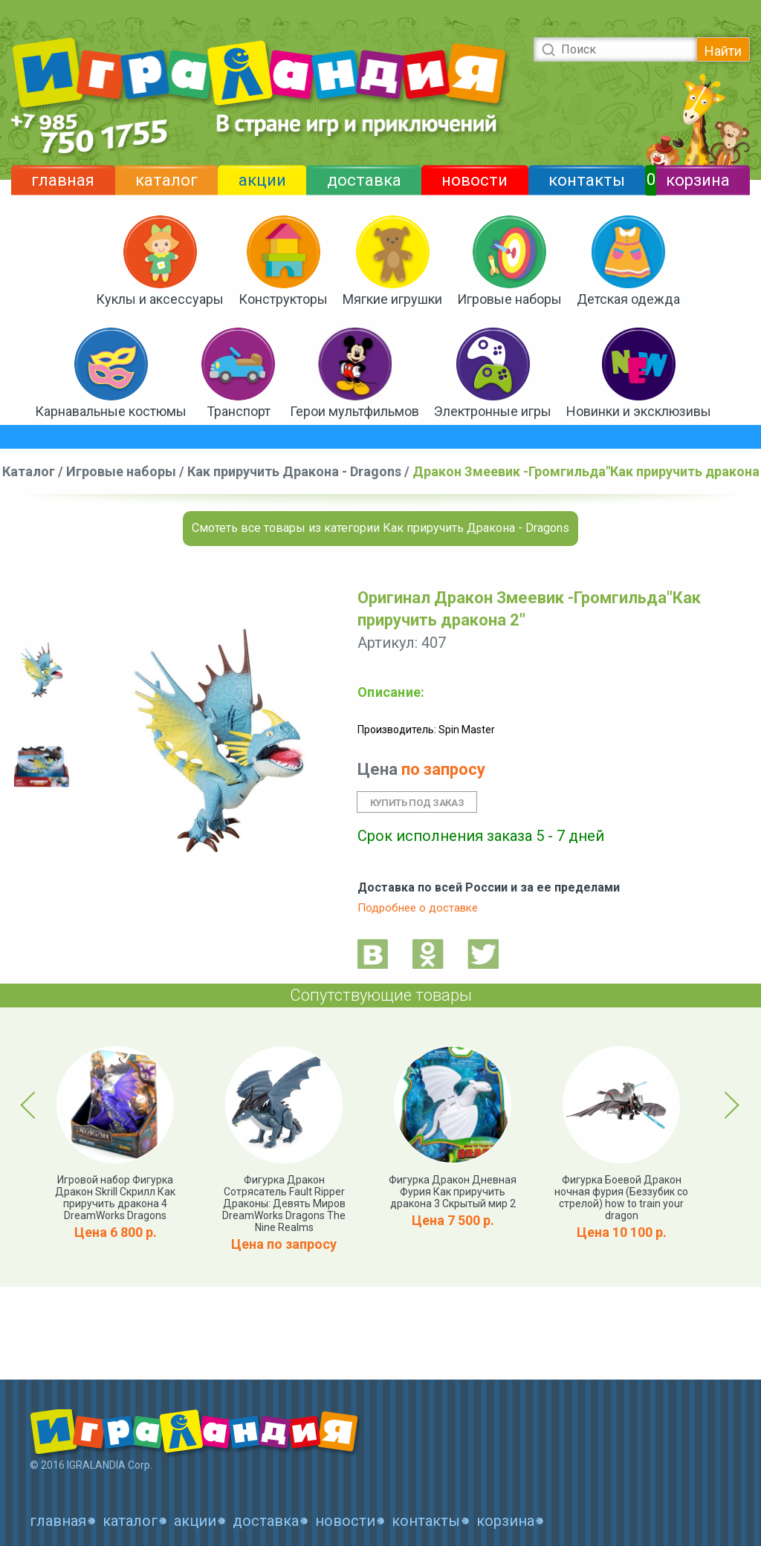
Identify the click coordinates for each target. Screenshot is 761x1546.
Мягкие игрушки (392, 299)
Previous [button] (30, 1105)
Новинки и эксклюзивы (638, 411)
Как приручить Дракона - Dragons (294, 471)
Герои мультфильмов (354, 411)
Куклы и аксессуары (160, 299)
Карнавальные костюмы (111, 411)
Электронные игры (492, 411)
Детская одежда (628, 299)
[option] (41, 670)
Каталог (28, 471)
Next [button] (729, 1105)
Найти (723, 51)
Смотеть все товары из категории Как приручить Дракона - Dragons (380, 528)
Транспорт (239, 411)
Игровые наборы (509, 299)
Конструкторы (283, 299)
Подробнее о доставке (417, 908)
